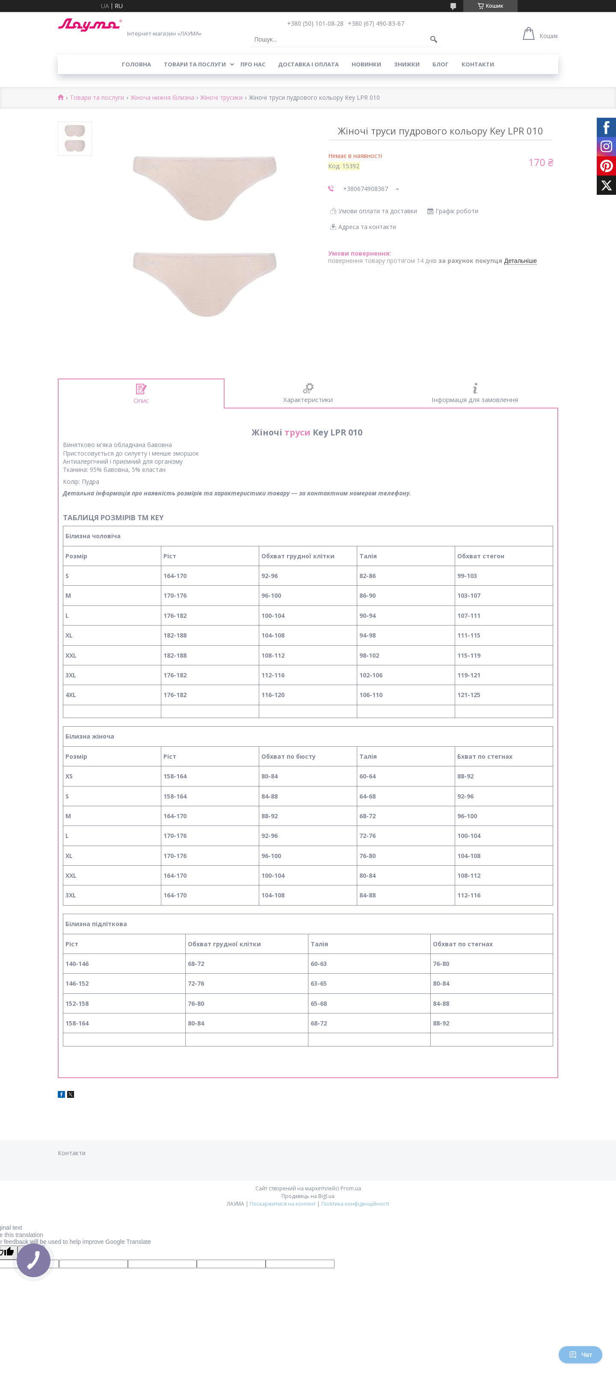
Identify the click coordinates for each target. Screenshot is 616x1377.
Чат (580, 1355)
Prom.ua (351, 1188)
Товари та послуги (195, 64)
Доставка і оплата (308, 64)
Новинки (366, 64)
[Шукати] (433, 39)
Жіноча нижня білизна (162, 97)
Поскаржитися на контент (283, 1203)
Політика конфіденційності (355, 1203)
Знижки (407, 64)
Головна (136, 64)
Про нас (252, 64)
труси (297, 432)
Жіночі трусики (221, 97)
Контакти (478, 64)
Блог (440, 64)
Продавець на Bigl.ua (308, 1196)
